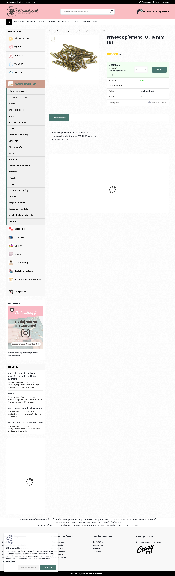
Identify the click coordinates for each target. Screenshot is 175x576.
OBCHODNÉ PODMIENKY (24, 22)
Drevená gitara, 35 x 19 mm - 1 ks (32, 497)
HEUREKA (96, 548)
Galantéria (16, 228)
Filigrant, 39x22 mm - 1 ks (62, 191)
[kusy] (140, 70)
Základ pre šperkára (18, 91)
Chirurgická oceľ (16, 110)
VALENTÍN (15, 47)
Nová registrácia (162, 2)
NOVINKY (15, 55)
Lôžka (11, 153)
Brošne (12, 103)
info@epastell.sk (13, 2)
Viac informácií (59, 117)
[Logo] (23, 12)
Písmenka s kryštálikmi (19, 165)
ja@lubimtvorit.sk (27, 2)
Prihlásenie (146, 2)
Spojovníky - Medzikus (19, 209)
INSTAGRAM (98, 545)
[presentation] (50, 185)
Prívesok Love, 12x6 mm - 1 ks (93, 191)
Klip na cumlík (15, 147)
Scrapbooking (18, 262)
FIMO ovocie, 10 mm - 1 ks (31, 474)
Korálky (15, 246)
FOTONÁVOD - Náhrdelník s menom (25, 408)
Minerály (15, 254)
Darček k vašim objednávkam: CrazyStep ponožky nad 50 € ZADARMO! (22, 376)
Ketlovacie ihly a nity (18, 134)
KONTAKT (87, 22)
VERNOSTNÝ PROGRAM (46, 22)
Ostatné (12, 221)
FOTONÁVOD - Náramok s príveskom (25, 423)
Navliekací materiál (20, 271)
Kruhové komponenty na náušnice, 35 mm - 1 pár (123, 191)
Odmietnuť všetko (28, 567)
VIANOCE (15, 64)
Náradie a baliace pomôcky (24, 279)
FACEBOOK (98, 542)
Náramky (13, 172)
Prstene (12, 184)
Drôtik (11, 116)
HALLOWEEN (16, 72)
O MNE (11, 393)
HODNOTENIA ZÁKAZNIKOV (69, 22)
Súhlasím (48, 567)
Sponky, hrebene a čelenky (21, 215)
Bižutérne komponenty (22, 83)
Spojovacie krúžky (17, 203)
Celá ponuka (17, 291)
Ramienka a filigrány (18, 190)
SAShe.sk (97, 551)
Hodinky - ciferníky (17, 122)
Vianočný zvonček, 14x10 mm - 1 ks (32, 451)
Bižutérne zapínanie (18, 97)
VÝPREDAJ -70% (18, 38)
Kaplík (11, 128)
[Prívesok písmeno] (74, 60)
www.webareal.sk (97, 573)
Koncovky (13, 141)
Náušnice (13, 159)
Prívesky (12, 178)
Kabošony (16, 237)
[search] (111, 11)
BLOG (95, 22)
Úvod (51, 31)
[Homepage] (9, 22)
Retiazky (12, 196)
